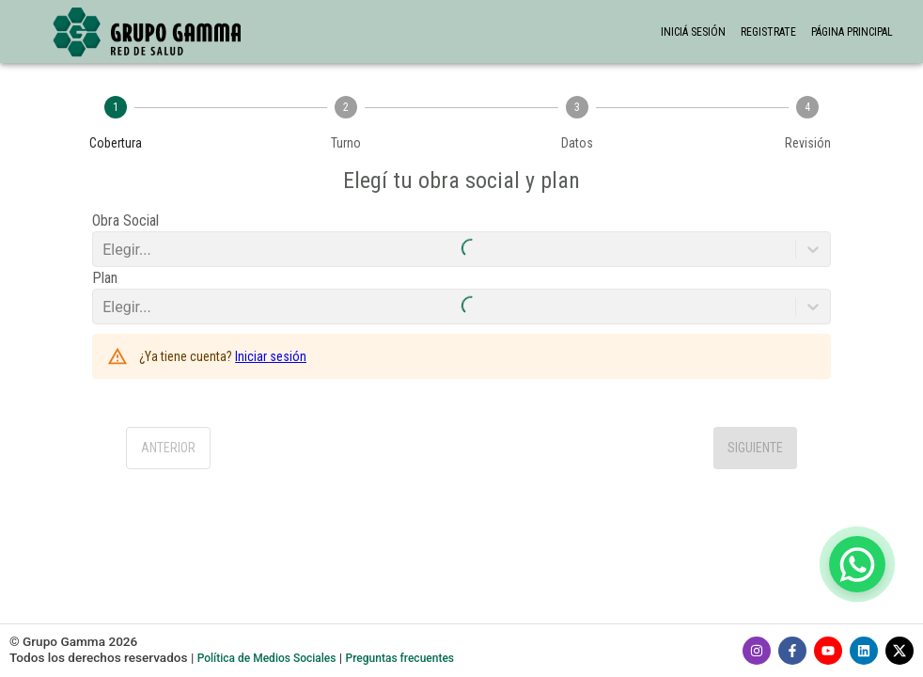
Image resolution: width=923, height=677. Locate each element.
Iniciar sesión (270, 356)
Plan (104, 278)
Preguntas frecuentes (400, 658)
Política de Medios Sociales (266, 658)
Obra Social (125, 220)
